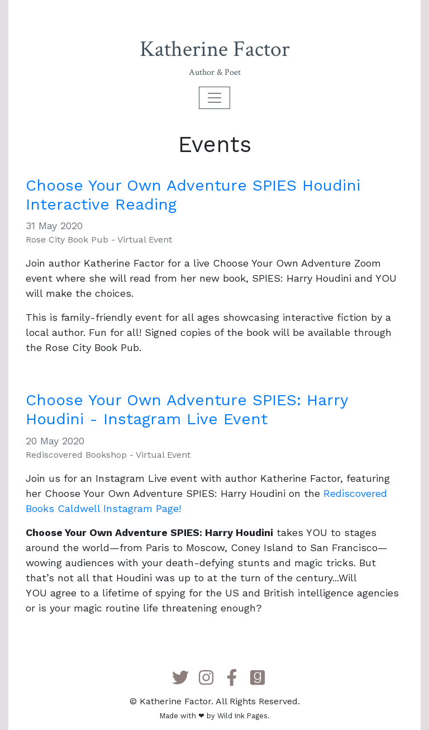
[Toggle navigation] (214, 98)
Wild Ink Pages (242, 716)
